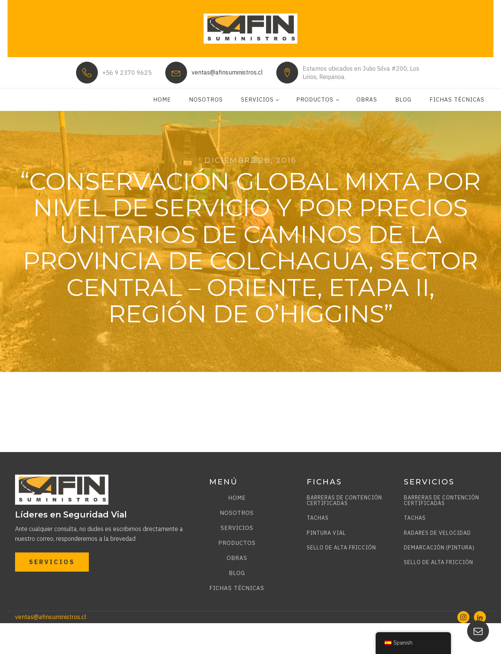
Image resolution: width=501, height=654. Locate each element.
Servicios (257, 99)
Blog (403, 99)
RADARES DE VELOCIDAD (437, 533)
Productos (314, 99)
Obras (366, 99)
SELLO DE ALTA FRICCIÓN (341, 548)
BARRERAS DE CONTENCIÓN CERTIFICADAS (344, 501)
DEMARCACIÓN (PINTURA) (439, 548)
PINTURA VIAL (326, 533)
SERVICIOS (52, 562)
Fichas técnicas (456, 99)
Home (162, 99)
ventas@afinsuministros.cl (227, 72)
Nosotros (206, 99)
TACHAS (318, 518)
